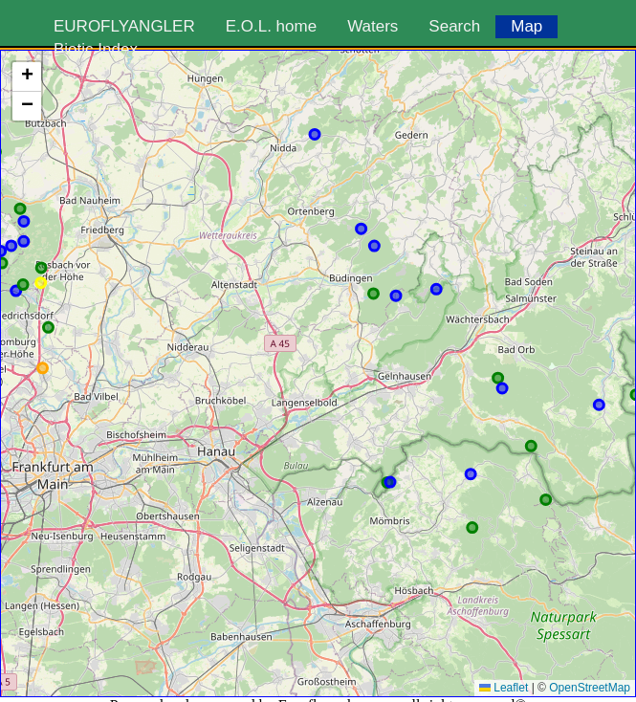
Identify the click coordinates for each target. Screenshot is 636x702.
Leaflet (503, 687)
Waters (372, 26)
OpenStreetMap (589, 687)
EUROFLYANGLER (124, 26)
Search (454, 26)
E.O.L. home (271, 26)
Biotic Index (96, 49)
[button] (26, 77)
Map (526, 26)
